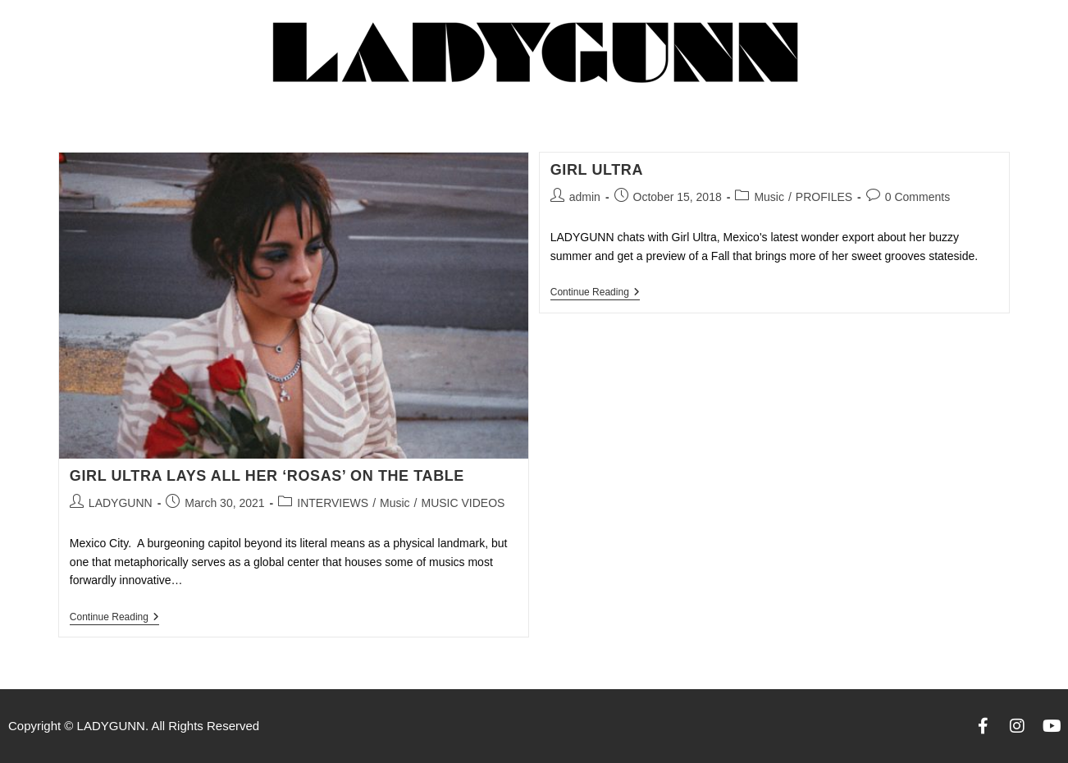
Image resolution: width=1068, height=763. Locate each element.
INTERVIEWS (332, 502)
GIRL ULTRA (596, 170)
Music (395, 502)
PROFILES (824, 196)
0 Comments (917, 196)
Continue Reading (114, 617)
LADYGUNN (121, 502)
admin (584, 196)
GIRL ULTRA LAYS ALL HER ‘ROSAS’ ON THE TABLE (267, 476)
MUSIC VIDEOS (463, 502)
